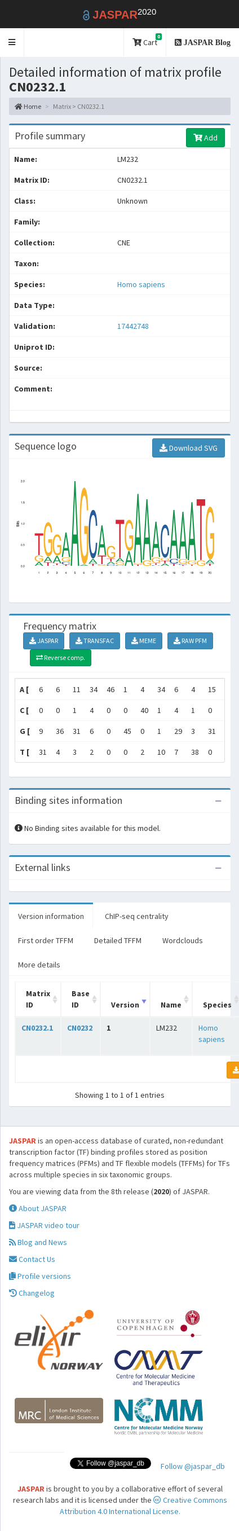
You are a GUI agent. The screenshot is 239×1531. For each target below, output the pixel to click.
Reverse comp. (60, 657)
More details (39, 965)
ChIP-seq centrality (137, 916)
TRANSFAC (95, 640)
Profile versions (40, 1276)
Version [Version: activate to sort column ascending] (125, 1005)
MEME (143, 640)
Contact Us (32, 1259)
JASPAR (43, 640)
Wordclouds (182, 940)
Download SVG (189, 448)
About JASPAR (38, 1208)
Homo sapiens (141, 284)
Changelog (32, 1293)
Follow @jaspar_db (193, 1466)
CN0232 (79, 1028)
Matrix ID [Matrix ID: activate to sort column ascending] (38, 999)
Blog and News (38, 1242)
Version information (51, 916)
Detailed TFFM (117, 940)
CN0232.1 (37, 1028)
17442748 (133, 326)
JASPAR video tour (44, 1225)
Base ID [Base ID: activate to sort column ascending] (81, 999)
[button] (12, 42)
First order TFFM (45, 940)
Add (205, 138)
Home (28, 106)
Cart (147, 40)
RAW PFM (190, 640)
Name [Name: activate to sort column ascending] (171, 1005)
